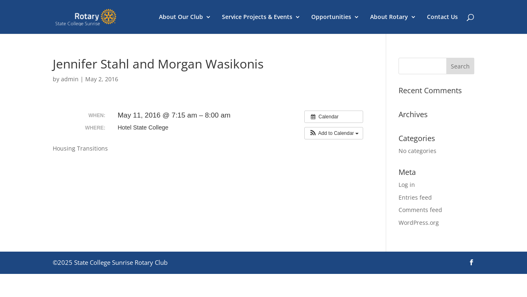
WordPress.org (419, 222)
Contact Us (442, 17)
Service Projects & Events (257, 17)
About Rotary (389, 17)
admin (70, 79)
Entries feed (415, 197)
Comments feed (420, 210)
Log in (407, 185)
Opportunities (331, 17)
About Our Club (181, 17)
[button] (334, 133)
